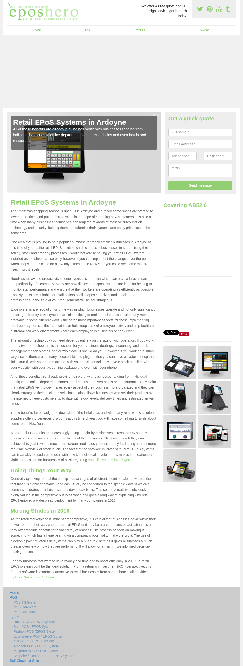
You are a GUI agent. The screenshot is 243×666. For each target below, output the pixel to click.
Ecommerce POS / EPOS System (39, 636)
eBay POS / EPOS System (34, 641)
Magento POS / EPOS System (37, 651)
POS (87, 30)
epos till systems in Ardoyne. (109, 460)
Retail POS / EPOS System (34, 622)
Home (37, 30)
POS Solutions (25, 612)
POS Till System (26, 602)
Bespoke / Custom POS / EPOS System (44, 656)
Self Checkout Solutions (28, 661)
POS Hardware (25, 607)
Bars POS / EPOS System (33, 627)
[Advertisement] (121, 72)
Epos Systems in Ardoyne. (35, 577)
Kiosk (204, 30)
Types (140, 30)
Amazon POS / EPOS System (36, 646)
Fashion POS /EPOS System (36, 631)
